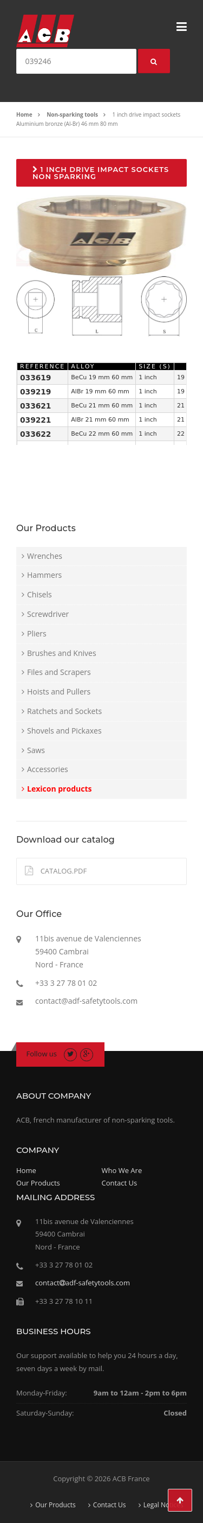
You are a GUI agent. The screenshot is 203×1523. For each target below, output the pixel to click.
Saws (36, 750)
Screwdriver (48, 614)
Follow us (42, 1054)
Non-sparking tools (72, 114)
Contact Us (119, 1183)
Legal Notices (163, 1505)
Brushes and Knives (61, 653)
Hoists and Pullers (58, 691)
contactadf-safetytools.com (82, 1283)
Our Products (38, 1183)
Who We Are (122, 1170)
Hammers (44, 575)
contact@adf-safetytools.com (86, 1001)
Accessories (47, 769)
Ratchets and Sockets (64, 711)
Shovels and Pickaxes (64, 730)
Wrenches (44, 556)
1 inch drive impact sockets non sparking (100, 173)
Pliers (37, 633)
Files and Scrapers (59, 672)
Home (24, 114)
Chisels (39, 594)
